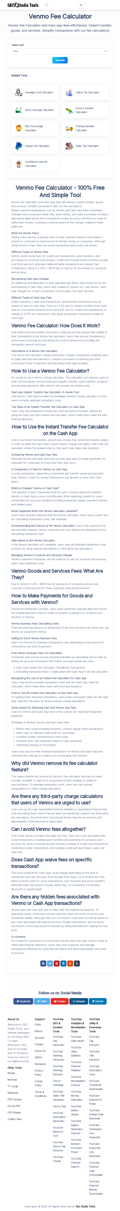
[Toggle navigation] (46, 5)
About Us (40, 1050)
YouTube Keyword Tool (58, 1131)
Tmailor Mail (14, 1119)
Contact (39, 1044)
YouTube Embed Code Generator (96, 1114)
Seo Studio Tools (85, 1206)
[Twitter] (50, 963)
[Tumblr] (77, 963)
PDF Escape (14, 1099)
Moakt (11, 1073)
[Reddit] (70, 963)
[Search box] (81, 5)
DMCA (38, 1057)
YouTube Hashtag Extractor (58, 1070)
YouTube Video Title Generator (59, 1095)
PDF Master (14, 1112)
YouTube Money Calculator (76, 1095)
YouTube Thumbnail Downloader (96, 1085)
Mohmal (12, 1079)
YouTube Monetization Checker (78, 1081)
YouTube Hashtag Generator (58, 1055)
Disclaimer (40, 1064)
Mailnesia (13, 1092)
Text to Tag (59, 1106)
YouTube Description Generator (59, 1117)
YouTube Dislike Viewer (76, 1110)
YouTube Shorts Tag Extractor (59, 1146)
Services (39, 1037)
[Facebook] (43, 963)
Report (38, 1031)
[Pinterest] (57, 963)
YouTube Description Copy (95, 1070)
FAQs (38, 1024)
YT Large (13, 1086)
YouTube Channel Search (76, 1162)
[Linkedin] (63, 963)
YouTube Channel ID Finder (95, 1099)
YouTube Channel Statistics (76, 1066)
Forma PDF (14, 1106)
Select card (18, 45)
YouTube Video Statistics (76, 1051)
